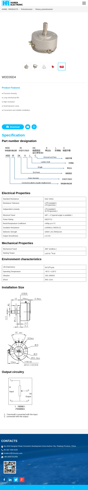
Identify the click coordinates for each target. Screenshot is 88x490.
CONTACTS (9, 441)
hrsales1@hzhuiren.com (13, 453)
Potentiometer (27, 9)
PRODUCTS (13, 9)
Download (12, 127)
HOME (4, 9)
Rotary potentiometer (44, 9)
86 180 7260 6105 (11, 450)
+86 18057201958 (11, 457)
